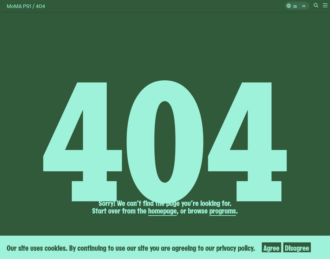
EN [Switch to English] (295, 5)
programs (222, 210)
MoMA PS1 (19, 6)
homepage (162, 210)
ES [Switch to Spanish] (303, 5)
